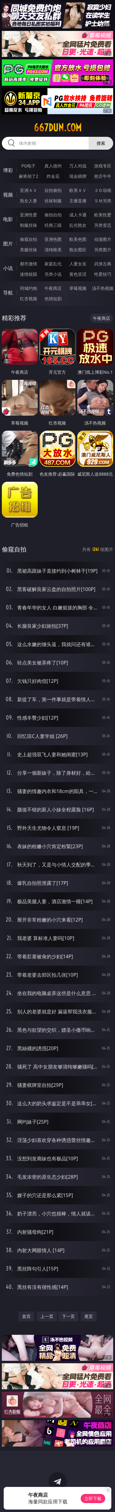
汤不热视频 (102, 288)
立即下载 (93, 1498)
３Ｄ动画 (102, 190)
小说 (8, 268)
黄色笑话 (77, 274)
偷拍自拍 (53, 215)
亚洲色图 (53, 239)
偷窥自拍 (28, 239)
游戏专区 (102, 166)
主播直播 (77, 201)
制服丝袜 (28, 225)
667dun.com (58, 128)
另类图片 (102, 250)
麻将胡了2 (28, 176)
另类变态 (102, 225)
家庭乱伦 (53, 264)
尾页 (88, 1316)
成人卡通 (77, 215)
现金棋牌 (77, 176)
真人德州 (53, 166)
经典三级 (53, 225)
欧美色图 (77, 239)
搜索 (101, 143)
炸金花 (53, 176)
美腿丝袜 (28, 250)
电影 (8, 219)
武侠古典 (102, 264)
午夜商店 (53, 288)
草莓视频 (77, 288)
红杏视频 (28, 298)
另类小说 (53, 274)
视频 (8, 194)
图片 (8, 243)
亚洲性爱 (28, 215)
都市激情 (28, 264)
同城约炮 (28, 288)
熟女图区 (77, 250)
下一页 (68, 1316)
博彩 (8, 170)
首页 (26, 1316)
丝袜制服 (53, 201)
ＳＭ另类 (102, 201)
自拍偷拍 (53, 190)
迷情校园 (28, 274)
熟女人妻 (28, 201)
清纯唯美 (53, 250)
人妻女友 (77, 264)
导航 (8, 292)
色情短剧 (53, 298)
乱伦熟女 (77, 225)
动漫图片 (102, 239)
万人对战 (77, 166)
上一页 (46, 1316)
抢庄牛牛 (102, 176)
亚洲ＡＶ (28, 190)
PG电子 (28, 166)
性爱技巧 (102, 274)
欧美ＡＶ (77, 190)
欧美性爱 (102, 215)
